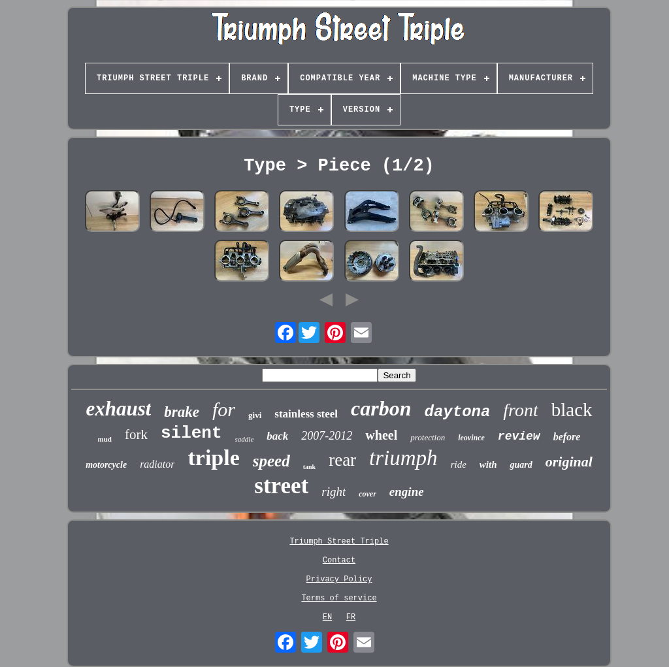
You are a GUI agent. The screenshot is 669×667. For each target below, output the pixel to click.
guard (521, 465)
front (520, 410)
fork (136, 434)
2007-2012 (326, 435)
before (567, 436)
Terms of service (338, 598)
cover (367, 493)
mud (105, 439)
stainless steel (306, 414)
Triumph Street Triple (338, 541)
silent (191, 433)
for (223, 409)
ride (458, 464)
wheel (381, 435)
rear (342, 460)
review (519, 436)
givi (254, 415)
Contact (339, 560)
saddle (244, 439)
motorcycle (106, 465)
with (488, 464)
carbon (381, 408)
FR (350, 617)
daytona (458, 412)
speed (271, 461)
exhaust (118, 408)
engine (406, 491)
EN (327, 617)
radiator (157, 464)
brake (181, 412)
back (277, 436)
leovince (471, 437)
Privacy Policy (339, 579)
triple (213, 458)
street (281, 485)
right (333, 491)
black (572, 409)
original (569, 461)
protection (427, 437)
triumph (403, 458)
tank (309, 466)
